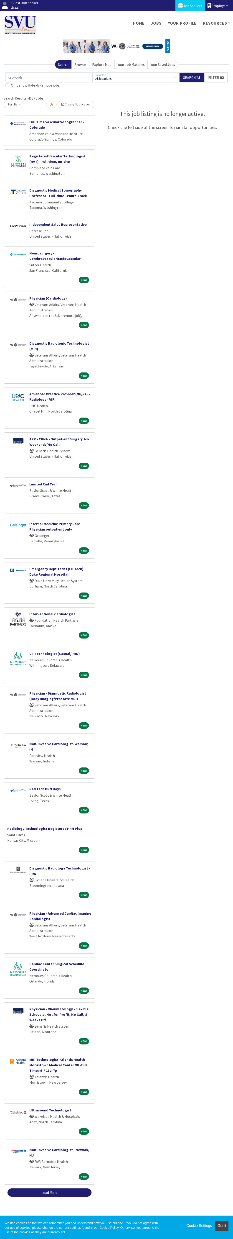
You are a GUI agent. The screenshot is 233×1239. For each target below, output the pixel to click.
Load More (49, 1192)
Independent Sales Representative (58, 224)
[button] (216, 77)
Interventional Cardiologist (52, 614)
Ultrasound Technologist (50, 1110)
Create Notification (76, 104)
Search (63, 64)
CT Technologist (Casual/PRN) (54, 653)
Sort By (13, 104)
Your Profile (182, 23)
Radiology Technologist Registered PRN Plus (44, 828)
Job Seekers (190, 5)
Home (138, 23)
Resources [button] (215, 23)
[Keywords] (48, 77)
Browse (80, 64)
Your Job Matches (131, 64)
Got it (222, 1226)
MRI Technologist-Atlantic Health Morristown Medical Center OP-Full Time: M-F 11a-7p (58, 1065)
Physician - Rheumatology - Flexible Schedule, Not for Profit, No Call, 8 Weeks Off (59, 1014)
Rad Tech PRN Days (45, 789)
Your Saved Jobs (163, 64)
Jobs (156, 23)
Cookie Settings (199, 1226)
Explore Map (101, 64)
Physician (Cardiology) (48, 298)
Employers (218, 5)
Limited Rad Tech (43, 484)
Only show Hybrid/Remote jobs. (35, 85)
